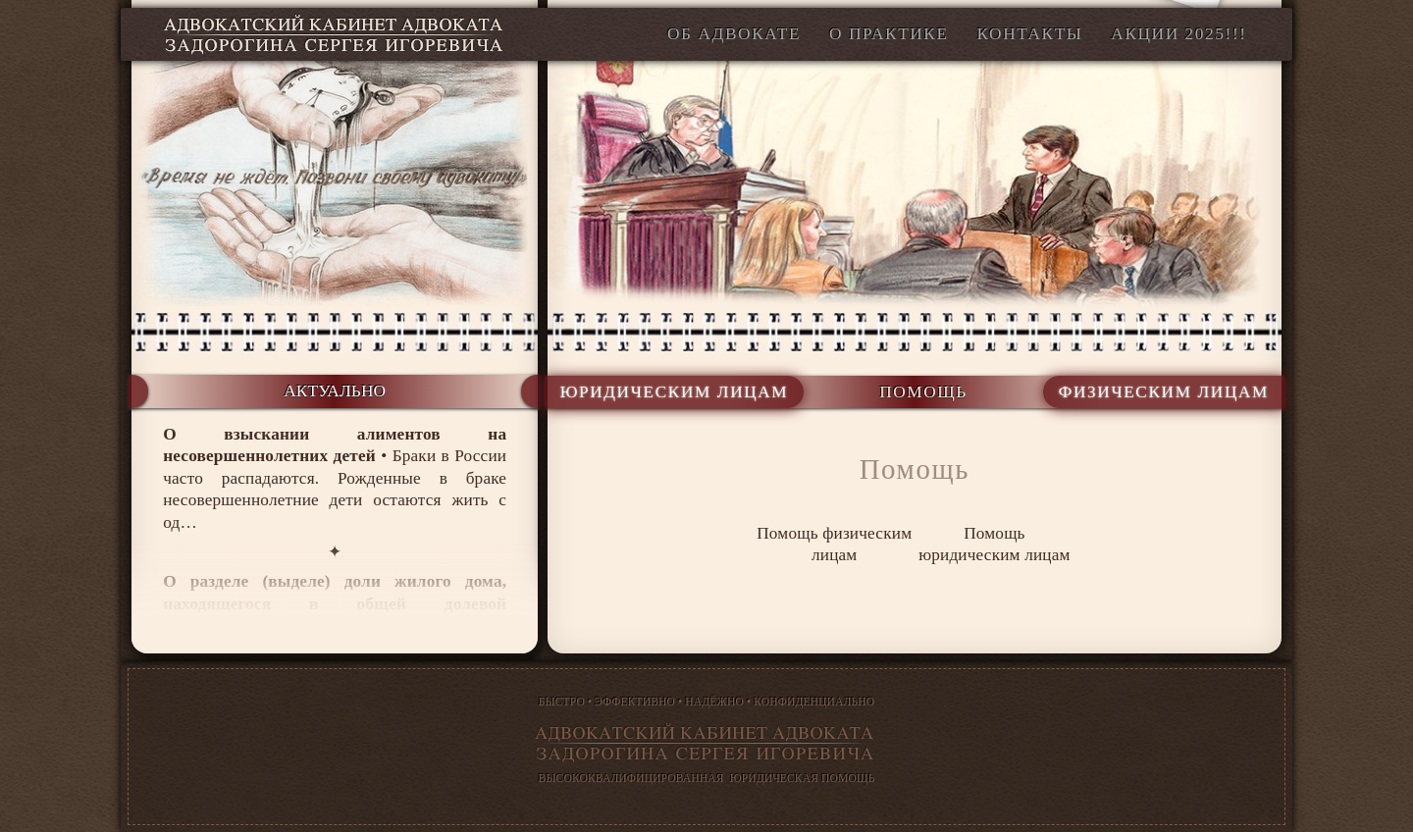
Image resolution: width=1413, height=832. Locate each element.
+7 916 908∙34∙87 (947, 79)
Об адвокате (734, 34)
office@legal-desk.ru (1114, 79)
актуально (335, 391)
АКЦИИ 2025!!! (1178, 34)
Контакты (1029, 34)
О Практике (889, 34)
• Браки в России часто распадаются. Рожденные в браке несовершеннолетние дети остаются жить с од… (334, 478)
